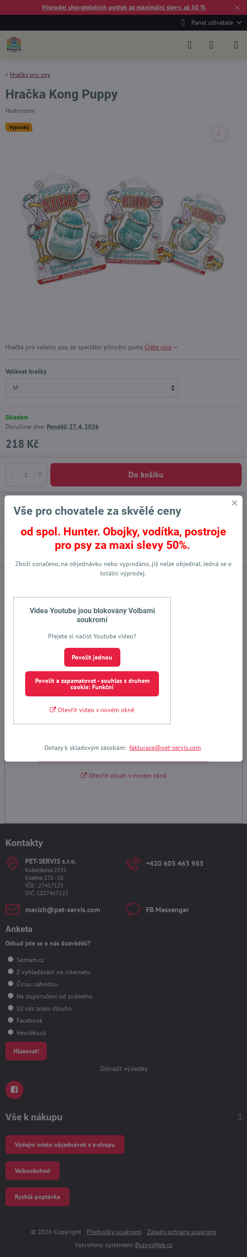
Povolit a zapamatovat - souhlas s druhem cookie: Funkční (92, 684)
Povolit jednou (92, 657)
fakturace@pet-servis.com (165, 748)
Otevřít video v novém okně (92, 710)
